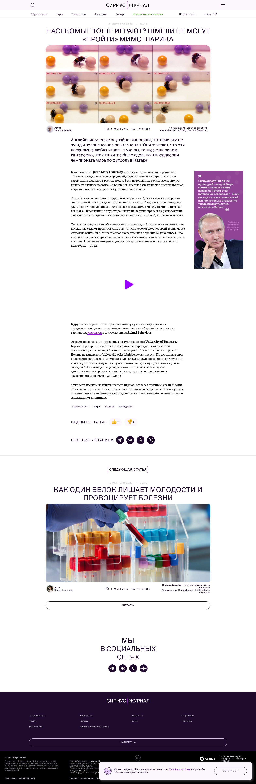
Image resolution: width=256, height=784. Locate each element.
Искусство (100, 14)
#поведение (125, 406)
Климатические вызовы (148, 14)
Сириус (120, 14)
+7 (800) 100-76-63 (97, 773)
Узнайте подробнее (179, 769)
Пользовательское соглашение (85, 778)
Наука (59, 14)
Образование (39, 14)
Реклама (186, 721)
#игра (96, 406)
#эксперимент (80, 406)
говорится (94, 332)
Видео (134, 721)
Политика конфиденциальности (20, 778)
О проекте (187, 715)
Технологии (78, 14)
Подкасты (136, 715)
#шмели (109, 406)
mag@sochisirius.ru (79, 770)
